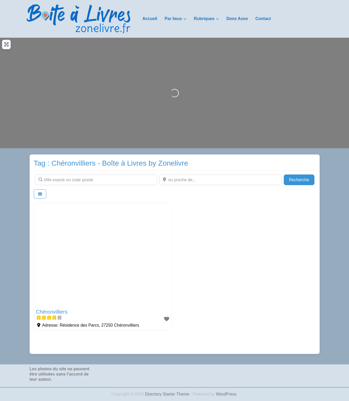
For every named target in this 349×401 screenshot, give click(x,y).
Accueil (149, 18)
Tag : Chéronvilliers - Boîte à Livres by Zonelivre (111, 163)
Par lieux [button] (173, 18)
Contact (263, 18)
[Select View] (40, 194)
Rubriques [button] (204, 18)
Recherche (301, 179)
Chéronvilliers (52, 312)
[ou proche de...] (220, 179)
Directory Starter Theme (167, 394)
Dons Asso (237, 18)
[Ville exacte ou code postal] (96, 179)
